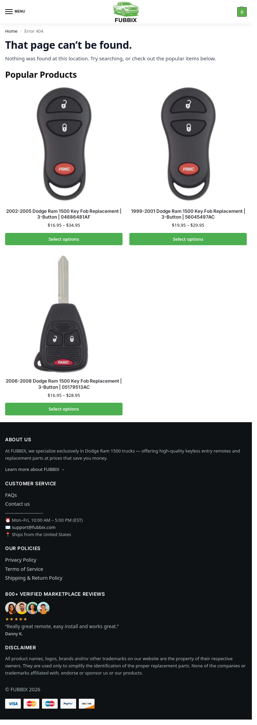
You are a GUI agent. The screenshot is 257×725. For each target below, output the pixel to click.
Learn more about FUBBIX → (35, 469)
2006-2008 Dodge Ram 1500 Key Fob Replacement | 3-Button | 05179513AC (64, 384)
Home (11, 31)
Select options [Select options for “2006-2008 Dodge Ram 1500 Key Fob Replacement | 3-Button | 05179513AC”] (63, 409)
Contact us (17, 503)
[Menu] (15, 12)
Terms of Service (24, 568)
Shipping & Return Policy (33, 577)
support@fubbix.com (33, 527)
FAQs (11, 494)
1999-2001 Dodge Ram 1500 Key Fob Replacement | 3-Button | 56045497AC (188, 214)
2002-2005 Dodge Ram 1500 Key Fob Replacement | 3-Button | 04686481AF (64, 214)
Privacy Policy (21, 559)
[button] (241, 12)
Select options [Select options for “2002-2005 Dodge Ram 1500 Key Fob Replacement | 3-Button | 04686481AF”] (63, 239)
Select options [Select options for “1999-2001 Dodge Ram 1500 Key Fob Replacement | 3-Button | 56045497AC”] (188, 239)
